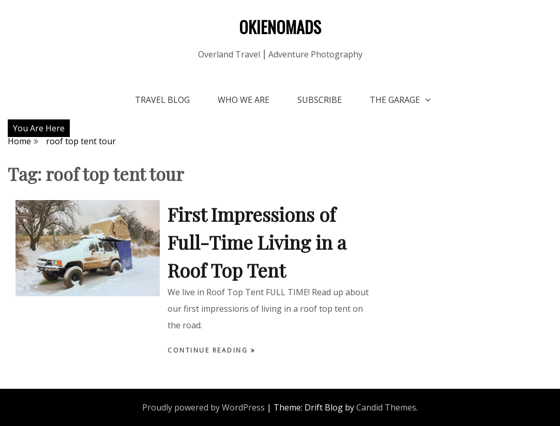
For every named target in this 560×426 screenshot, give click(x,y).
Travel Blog (162, 99)
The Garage (395, 99)
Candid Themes (386, 407)
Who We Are (243, 99)
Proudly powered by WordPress (203, 407)
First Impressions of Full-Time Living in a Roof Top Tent (257, 242)
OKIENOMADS (280, 26)
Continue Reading (209, 350)
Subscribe (319, 99)
